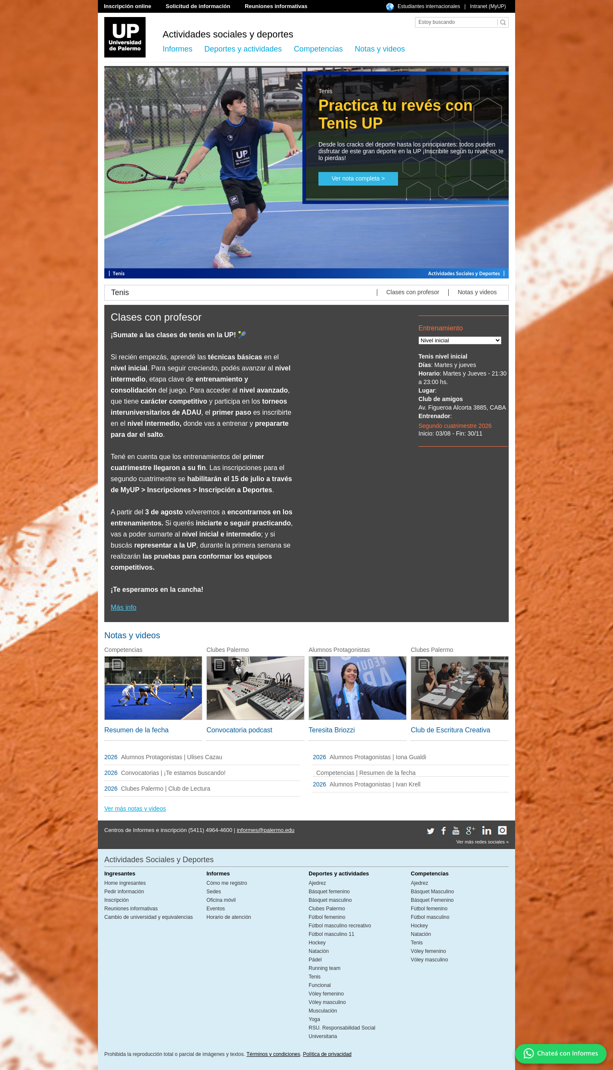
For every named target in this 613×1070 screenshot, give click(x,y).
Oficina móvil (221, 900)
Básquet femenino (329, 892)
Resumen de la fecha (136, 730)
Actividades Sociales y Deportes (159, 859)
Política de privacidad (327, 1054)
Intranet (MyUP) (488, 6)
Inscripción (116, 900)
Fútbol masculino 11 (331, 934)
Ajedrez (317, 883)
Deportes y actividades (243, 49)
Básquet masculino (330, 900)
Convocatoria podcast (239, 730)
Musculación (323, 1011)
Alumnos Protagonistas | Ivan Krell (375, 784)
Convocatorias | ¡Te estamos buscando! (173, 772)
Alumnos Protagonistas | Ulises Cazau (172, 757)
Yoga (314, 1019)
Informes (177, 49)
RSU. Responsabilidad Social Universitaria (342, 1032)
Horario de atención (228, 917)
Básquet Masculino (432, 892)
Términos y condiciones (273, 1054)
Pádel (315, 960)
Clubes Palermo (327, 909)
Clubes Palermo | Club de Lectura (165, 788)
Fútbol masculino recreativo (340, 926)
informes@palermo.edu (265, 830)
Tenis (315, 977)
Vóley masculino (327, 1002)
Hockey (317, 943)
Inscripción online (127, 6)
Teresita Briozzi (332, 730)
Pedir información (124, 892)
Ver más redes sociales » (482, 841)
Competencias (318, 49)
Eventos (215, 909)
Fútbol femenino (327, 917)
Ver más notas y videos (135, 808)
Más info (123, 607)
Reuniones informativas (276, 6)
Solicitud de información (198, 6)
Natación (319, 951)
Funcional (320, 985)
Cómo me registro (226, 883)
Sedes (213, 892)
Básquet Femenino (432, 900)
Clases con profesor (412, 292)
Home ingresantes (125, 883)
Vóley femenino (326, 994)
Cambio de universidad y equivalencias (148, 917)
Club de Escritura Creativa (450, 730)
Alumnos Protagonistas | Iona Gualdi (377, 757)
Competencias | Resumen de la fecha (365, 772)
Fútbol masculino (430, 917)
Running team (325, 968)
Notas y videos (380, 49)
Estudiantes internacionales (429, 6)
